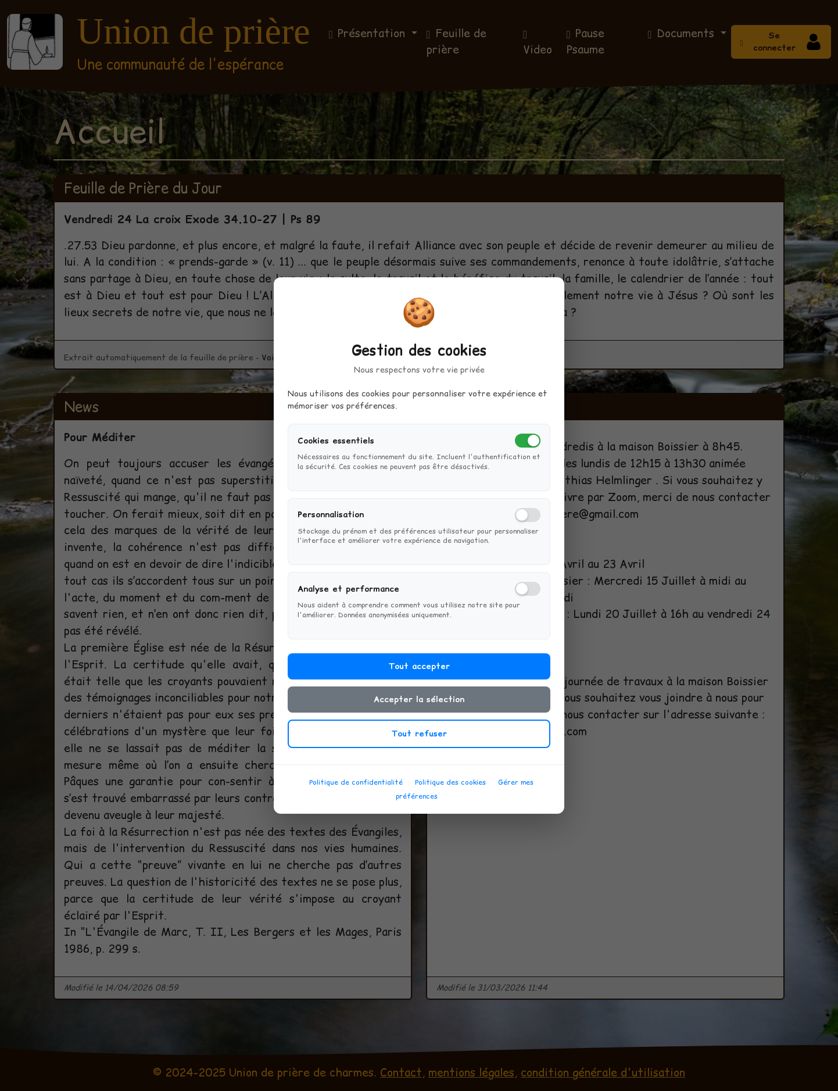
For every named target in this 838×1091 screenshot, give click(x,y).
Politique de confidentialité (356, 787)
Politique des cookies (450, 787)
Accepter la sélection (419, 704)
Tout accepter (419, 671)
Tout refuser (419, 738)
